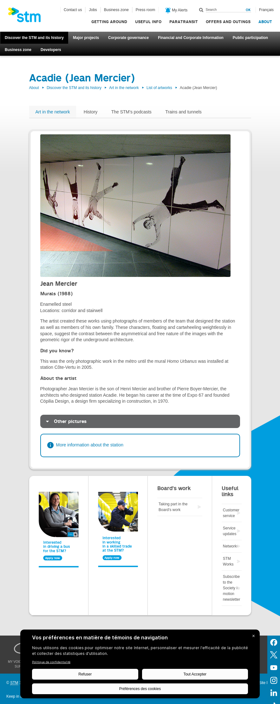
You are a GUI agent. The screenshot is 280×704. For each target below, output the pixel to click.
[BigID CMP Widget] (140, 665)
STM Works (228, 561)
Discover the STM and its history (34, 37)
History (91, 111)
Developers (51, 50)
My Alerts (176, 10)
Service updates (230, 531)
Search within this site (201, 10)
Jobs (93, 10)
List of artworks (159, 88)
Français (266, 10)
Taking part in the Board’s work (173, 507)
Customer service (231, 513)
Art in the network (124, 88)
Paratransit (183, 21)
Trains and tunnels (183, 111)
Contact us (73, 10)
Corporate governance (128, 37)
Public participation (250, 37)
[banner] (27, 16)
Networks (231, 546)
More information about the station (89, 444)
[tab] (140, 421)
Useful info (148, 21)
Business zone (18, 50)
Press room (145, 10)
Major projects (86, 37)
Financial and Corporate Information (191, 37)
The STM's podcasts (131, 111)
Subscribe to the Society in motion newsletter (231, 588)
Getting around (109, 21)
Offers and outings (228, 21)
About (265, 21)
